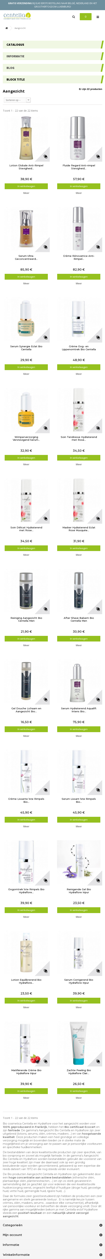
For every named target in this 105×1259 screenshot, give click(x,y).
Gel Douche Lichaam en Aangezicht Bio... (26, 710)
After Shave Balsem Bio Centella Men (79, 619)
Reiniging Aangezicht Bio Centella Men (26, 619)
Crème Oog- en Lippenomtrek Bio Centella (79, 348)
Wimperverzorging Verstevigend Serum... (26, 438)
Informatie (15, 56)
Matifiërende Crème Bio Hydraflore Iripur (26, 1072)
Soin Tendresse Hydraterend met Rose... (79, 438)
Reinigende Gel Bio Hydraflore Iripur (79, 891)
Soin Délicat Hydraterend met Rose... (26, 529)
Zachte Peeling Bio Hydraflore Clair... (79, 1072)
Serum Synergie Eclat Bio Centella (26, 348)
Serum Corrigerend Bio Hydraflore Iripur (78, 981)
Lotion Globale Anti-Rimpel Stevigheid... (26, 167)
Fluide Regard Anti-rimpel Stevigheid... (79, 167)
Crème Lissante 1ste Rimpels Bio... (26, 800)
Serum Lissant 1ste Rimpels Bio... (79, 800)
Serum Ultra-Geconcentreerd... (26, 257)
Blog (10, 68)
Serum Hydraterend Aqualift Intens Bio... (78, 710)
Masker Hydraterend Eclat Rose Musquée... (78, 529)
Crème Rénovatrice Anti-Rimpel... (79, 257)
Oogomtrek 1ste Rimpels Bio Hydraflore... (26, 891)
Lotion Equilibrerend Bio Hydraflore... (26, 981)
